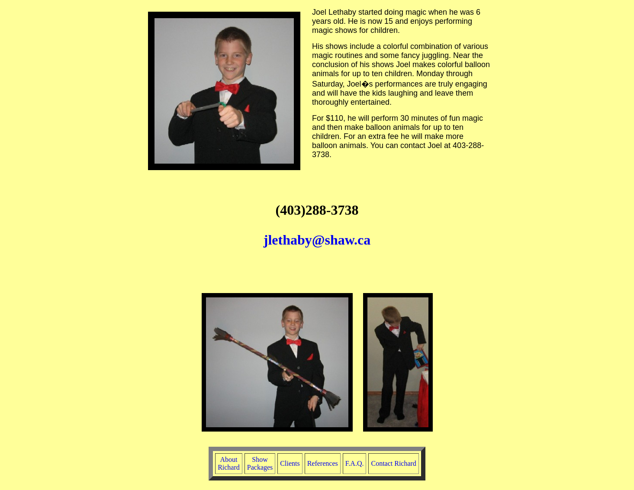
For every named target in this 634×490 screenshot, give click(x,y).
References (322, 463)
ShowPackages (260, 463)
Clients (289, 463)
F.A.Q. (354, 463)
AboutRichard (229, 463)
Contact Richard (393, 463)
